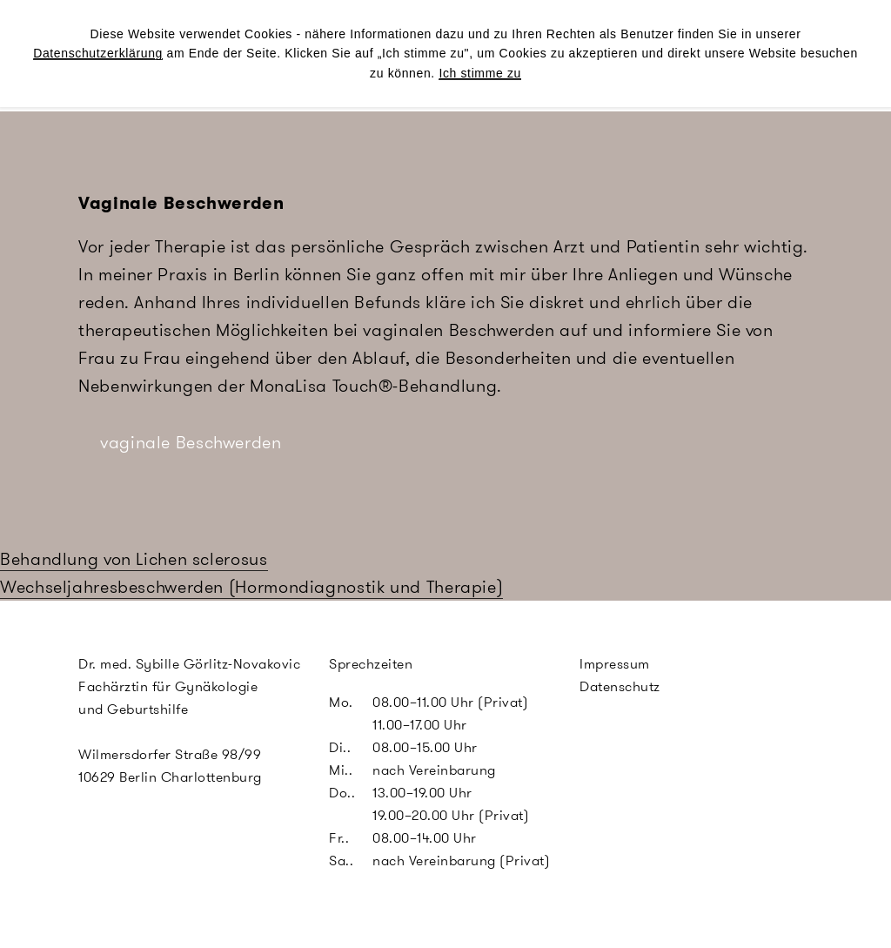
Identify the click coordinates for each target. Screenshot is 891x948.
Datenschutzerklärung (98, 53)
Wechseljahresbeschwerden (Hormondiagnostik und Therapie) (251, 587)
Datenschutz (619, 686)
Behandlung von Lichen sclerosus (134, 559)
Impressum (614, 664)
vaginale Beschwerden (191, 442)
